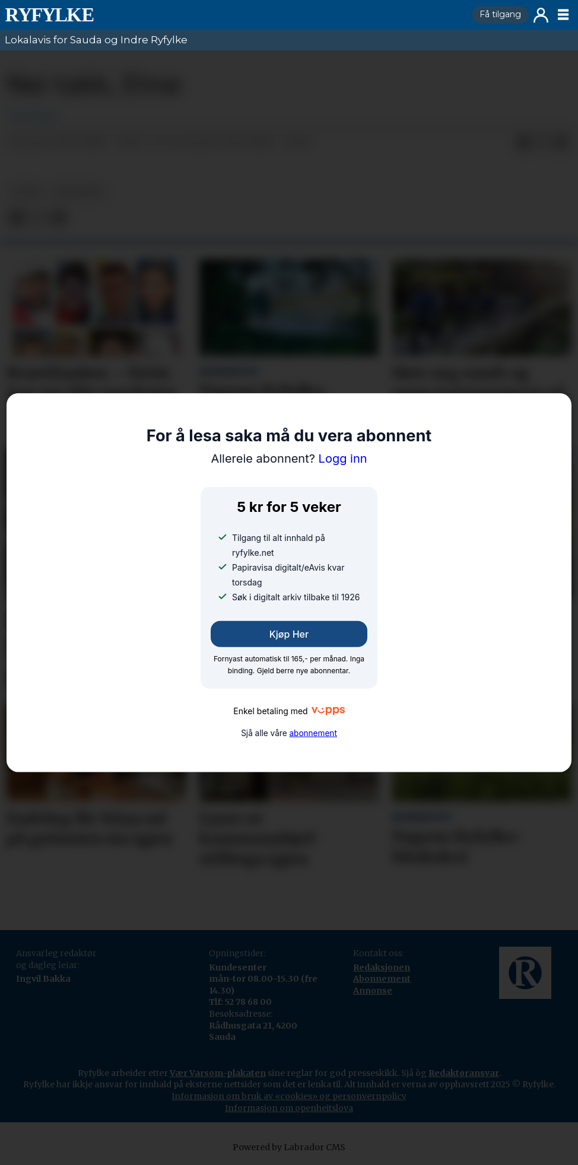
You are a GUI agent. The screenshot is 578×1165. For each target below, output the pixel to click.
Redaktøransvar (463, 1073)
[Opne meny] (563, 15)
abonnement (312, 732)
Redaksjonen (381, 967)
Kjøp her (289, 634)
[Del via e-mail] (561, 142)
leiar (26, 192)
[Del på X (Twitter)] (542, 142)
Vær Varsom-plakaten (218, 1073)
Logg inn (540, 15)
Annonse (372, 990)
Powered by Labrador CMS (289, 1147)
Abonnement (382, 978)
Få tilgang (500, 14)
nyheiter (78, 192)
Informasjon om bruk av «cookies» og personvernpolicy (289, 1096)
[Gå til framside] (233, 15)
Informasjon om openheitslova (289, 1108)
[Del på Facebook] (523, 142)
